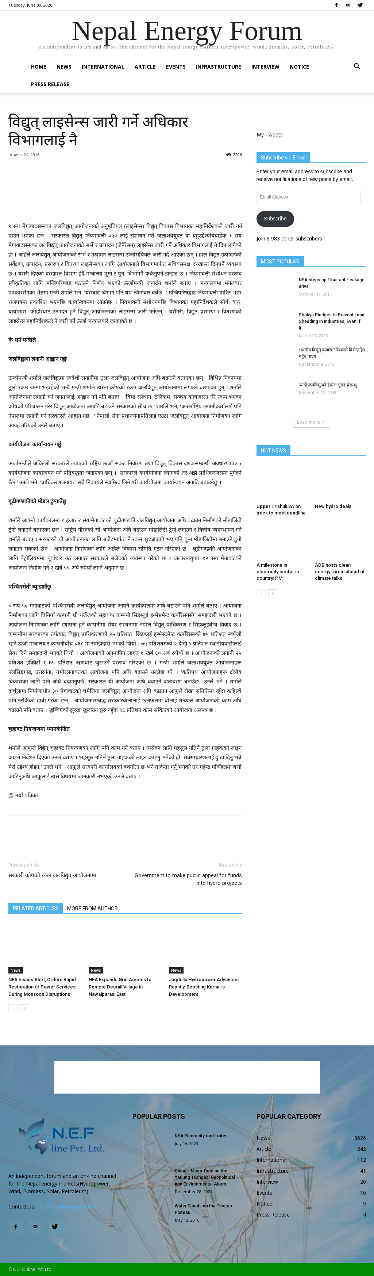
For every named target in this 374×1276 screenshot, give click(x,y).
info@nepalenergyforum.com (70, 1206)
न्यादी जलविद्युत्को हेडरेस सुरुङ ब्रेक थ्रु (328, 385)
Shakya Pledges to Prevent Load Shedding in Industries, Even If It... (332, 321)
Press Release (50, 84)
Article (145, 66)
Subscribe (275, 218)
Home (38, 66)
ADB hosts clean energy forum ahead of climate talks (340, 571)
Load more (311, 422)
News (64, 66)
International (103, 66)
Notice (299, 66)
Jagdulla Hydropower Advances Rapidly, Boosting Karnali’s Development (204, 987)
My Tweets (270, 134)
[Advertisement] (125, 203)
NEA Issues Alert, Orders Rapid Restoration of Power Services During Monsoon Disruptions (42, 987)
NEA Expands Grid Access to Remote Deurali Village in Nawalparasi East (120, 987)
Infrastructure (218, 66)
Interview (265, 66)
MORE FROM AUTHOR (92, 908)
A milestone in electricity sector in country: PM (278, 571)
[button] (357, 67)
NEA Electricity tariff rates (201, 1135)
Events (176, 66)
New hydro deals (333, 506)
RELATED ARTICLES (35, 908)
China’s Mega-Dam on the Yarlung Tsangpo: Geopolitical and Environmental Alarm (205, 1177)
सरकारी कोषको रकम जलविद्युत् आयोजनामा (52, 875)
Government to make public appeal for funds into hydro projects (188, 879)
